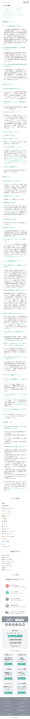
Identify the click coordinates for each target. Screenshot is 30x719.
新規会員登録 (22, 702)
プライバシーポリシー (7, 710)
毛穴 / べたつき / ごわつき (8, 561)
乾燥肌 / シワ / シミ (7, 557)
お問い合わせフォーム (11, 211)
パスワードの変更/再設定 (7, 713)
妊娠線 (3, 567)
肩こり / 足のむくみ (7, 565)
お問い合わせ (22, 713)
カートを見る (7, 702)
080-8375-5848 (15, 640)
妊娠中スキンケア (6, 570)
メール (11, 636)
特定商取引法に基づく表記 (22, 710)
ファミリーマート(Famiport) (11, 160)
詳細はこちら (8, 664)
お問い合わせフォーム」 (17, 488)
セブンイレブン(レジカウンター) (18, 158)
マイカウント (8, 399)
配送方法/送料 (22, 706)
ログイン (7, 698)
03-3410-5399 (15, 643)
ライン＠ (18, 636)
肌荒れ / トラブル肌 (7, 559)
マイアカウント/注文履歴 (22, 698)
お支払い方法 (7, 706)
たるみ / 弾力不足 (6, 563)
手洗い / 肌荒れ (6, 555)
